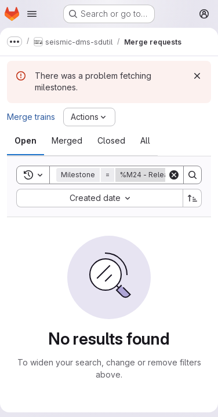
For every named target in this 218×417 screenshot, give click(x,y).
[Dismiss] (197, 76)
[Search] (192, 175)
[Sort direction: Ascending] (192, 198)
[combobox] (99, 198)
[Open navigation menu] (32, 14)
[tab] (25, 140)
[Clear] (174, 175)
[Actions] (89, 117)
